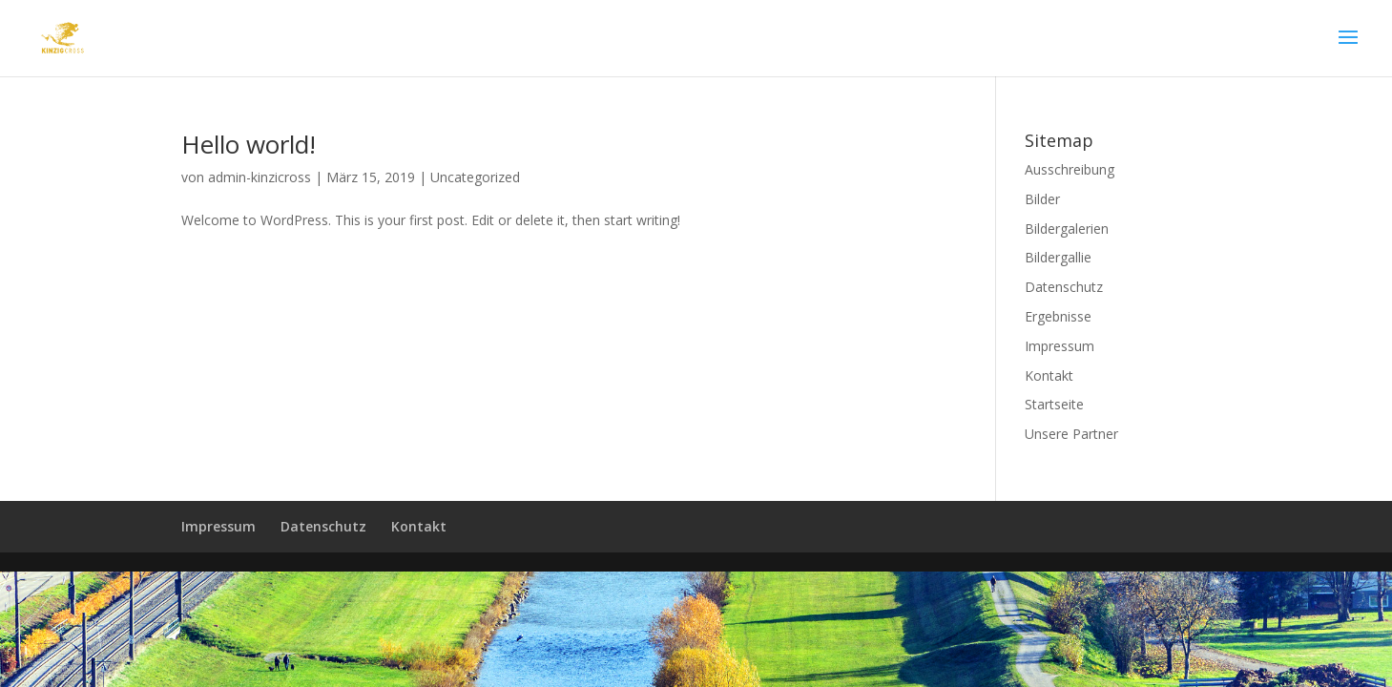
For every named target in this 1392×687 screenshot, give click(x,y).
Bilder (1042, 199)
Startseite (1054, 404)
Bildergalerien (1067, 228)
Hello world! (248, 144)
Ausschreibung (1069, 169)
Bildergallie (1058, 257)
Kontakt (1049, 375)
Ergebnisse (1058, 316)
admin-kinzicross (259, 177)
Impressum (1059, 346)
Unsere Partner (1071, 434)
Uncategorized (475, 177)
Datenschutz (1064, 287)
